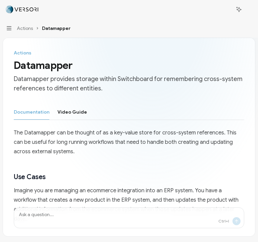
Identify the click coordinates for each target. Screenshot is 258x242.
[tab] (31, 111)
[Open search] (226, 9)
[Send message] (236, 221)
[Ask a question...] (129, 218)
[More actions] (249, 9)
